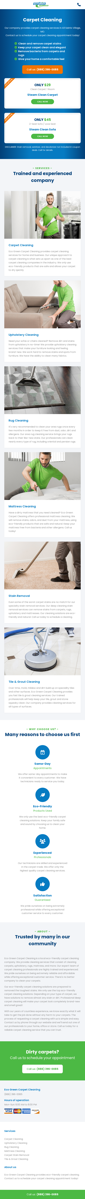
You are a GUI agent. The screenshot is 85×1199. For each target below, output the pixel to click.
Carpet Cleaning (13, 1139)
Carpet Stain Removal (16, 1155)
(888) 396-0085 (13, 1094)
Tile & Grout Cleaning (16, 1159)
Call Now (42, 101)
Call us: (42, 69)
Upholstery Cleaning (15, 1143)
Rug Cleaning (11, 1147)
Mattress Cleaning (14, 1151)
